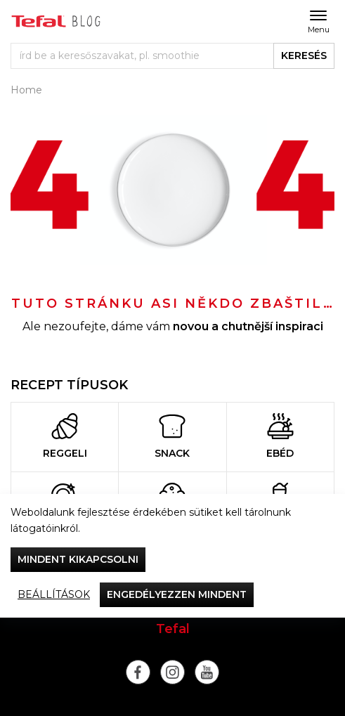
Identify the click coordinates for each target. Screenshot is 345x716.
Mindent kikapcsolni (78, 559)
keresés (304, 55)
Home (26, 90)
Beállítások (54, 594)
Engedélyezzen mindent (177, 594)
